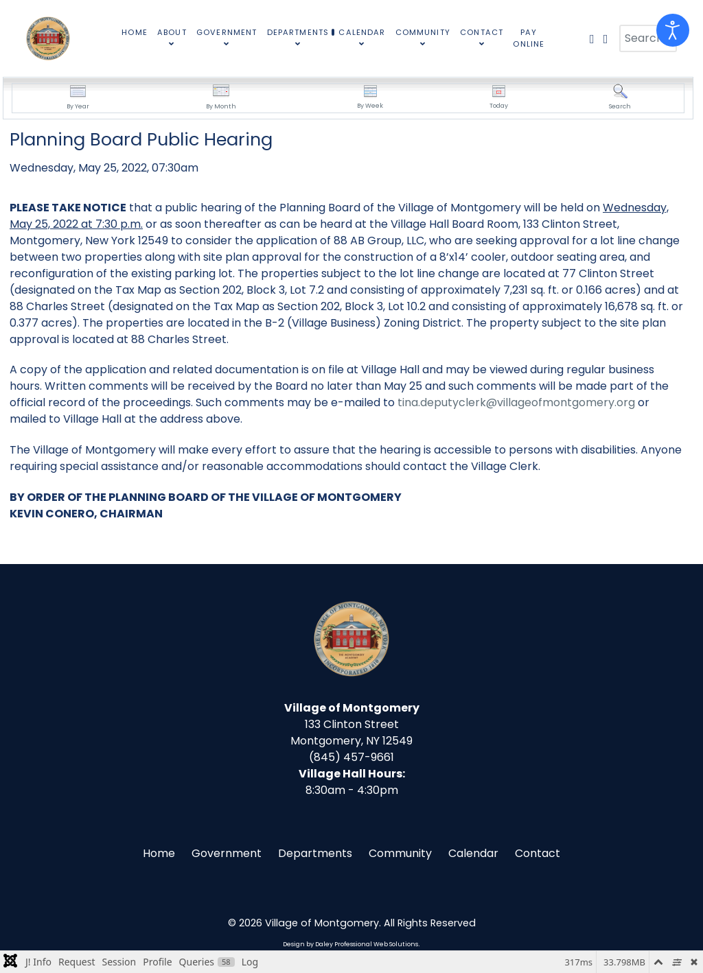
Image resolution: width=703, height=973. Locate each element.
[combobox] (648, 38)
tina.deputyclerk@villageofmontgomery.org (516, 402)
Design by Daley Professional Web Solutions (350, 944)
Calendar (473, 853)
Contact (537, 853)
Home (159, 853)
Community (400, 853)
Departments (315, 853)
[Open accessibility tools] (672, 30)
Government (227, 853)
